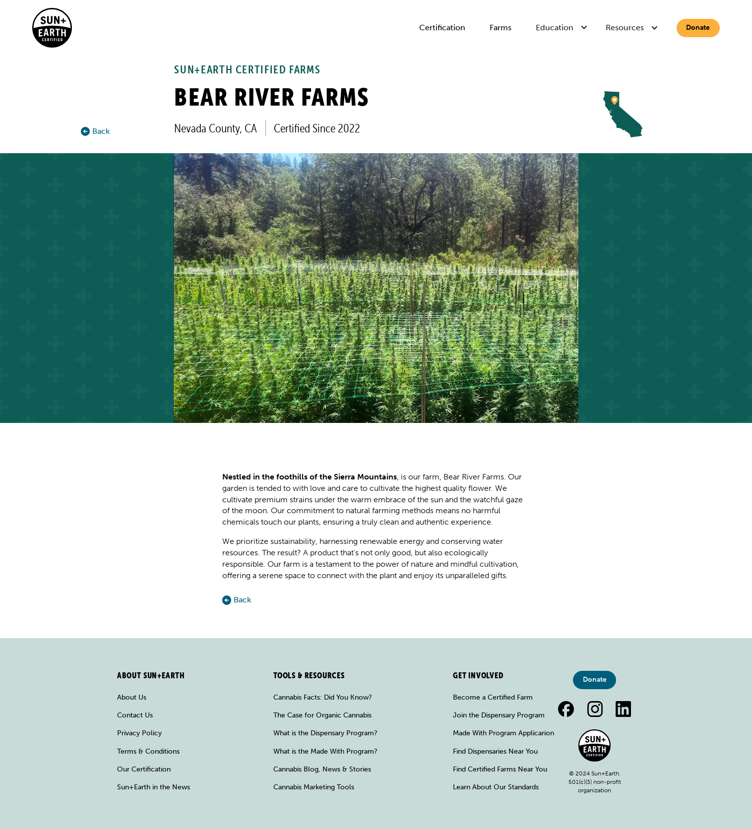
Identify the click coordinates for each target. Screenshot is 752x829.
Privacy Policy (139, 733)
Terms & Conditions (148, 751)
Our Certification (144, 769)
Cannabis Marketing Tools (313, 787)
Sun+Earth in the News (153, 787)
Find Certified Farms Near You (500, 769)
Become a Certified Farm (493, 697)
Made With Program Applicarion (503, 733)
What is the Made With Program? (325, 751)
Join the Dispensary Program (499, 715)
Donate (698, 27)
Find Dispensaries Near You (495, 751)
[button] (563, 28)
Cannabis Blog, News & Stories (322, 769)
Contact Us (135, 715)
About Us (131, 697)
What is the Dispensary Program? (325, 733)
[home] (52, 28)
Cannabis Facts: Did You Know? (322, 697)
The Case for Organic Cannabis (322, 715)
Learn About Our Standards (496, 787)
